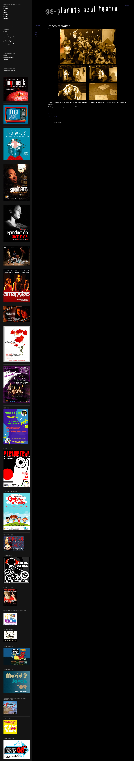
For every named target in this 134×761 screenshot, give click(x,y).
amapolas (5, 39)
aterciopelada (6, 45)
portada (5, 6)
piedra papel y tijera (8, 41)
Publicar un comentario (59, 125)
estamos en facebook (9, 70)
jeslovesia (37, 37)
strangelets (6, 35)
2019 (36, 32)
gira (36, 34)
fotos (4, 10)
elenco (5, 12)
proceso (5, 31)
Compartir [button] (37, 25)
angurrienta (6, 29)
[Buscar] (127, 5)
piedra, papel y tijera (8, 57)
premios (5, 14)
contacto (5, 18)
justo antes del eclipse (9, 43)
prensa (5, 16)
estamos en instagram (9, 69)
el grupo (5, 8)
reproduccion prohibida (9, 37)
